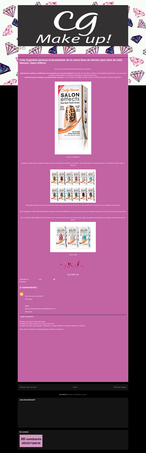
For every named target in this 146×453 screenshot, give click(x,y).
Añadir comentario (27, 316)
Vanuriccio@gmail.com (33, 293)
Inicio (75, 387)
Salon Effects (94, 282)
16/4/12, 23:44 (47, 293)
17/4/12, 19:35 (34, 306)
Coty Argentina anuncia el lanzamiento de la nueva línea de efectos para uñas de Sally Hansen (58, 282)
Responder (28, 299)
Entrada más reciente (28, 387)
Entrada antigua (120, 387)
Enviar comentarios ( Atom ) (78, 394)
